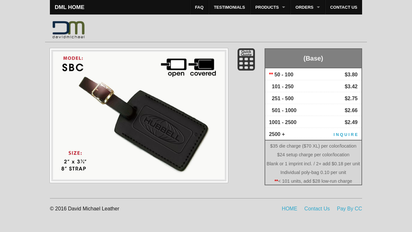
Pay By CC (349, 208)
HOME (289, 208)
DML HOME (69, 7)
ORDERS (304, 7)
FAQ (199, 7)
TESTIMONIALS (229, 7)
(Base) (313, 58)
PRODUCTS (267, 7)
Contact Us (317, 208)
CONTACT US (343, 7)
